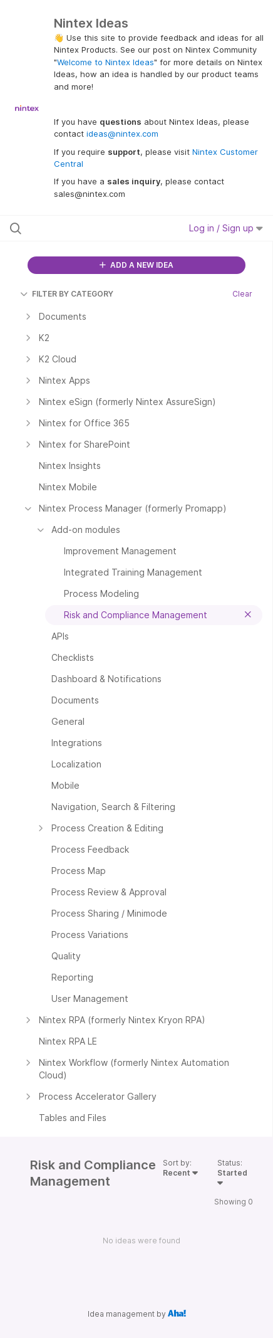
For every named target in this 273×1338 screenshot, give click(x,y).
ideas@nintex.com (122, 134)
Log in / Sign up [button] (226, 228)
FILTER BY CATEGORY (66, 293)
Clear (242, 293)
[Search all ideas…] (84, 228)
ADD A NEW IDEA (136, 265)
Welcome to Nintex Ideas (105, 62)
